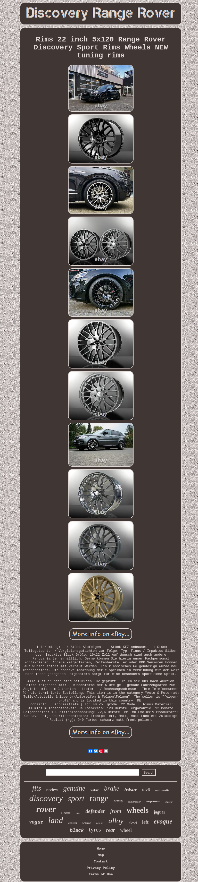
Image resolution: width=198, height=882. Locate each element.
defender (95, 811)
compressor (134, 801)
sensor (86, 823)
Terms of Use (101, 874)
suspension (153, 801)
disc (78, 813)
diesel (133, 823)
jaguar (159, 812)
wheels (137, 810)
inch (99, 822)
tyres (95, 829)
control (72, 823)
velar (94, 790)
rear (110, 830)
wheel (126, 830)
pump (118, 801)
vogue (36, 821)
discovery (46, 798)
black (77, 830)
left (145, 822)
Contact (101, 861)
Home (101, 849)
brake (111, 788)
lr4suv (131, 789)
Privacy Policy (101, 868)
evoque (163, 821)
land (55, 820)
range (98, 798)
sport (76, 798)
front (115, 811)
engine (65, 812)
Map (101, 855)
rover (46, 809)
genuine (74, 788)
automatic (162, 790)
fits (36, 788)
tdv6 (146, 789)
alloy (116, 821)
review (52, 789)
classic (168, 801)
